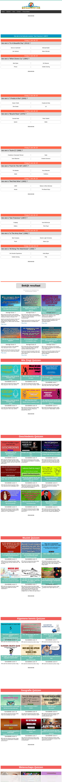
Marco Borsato (46, 51)
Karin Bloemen (15, 158)
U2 (46, 106)
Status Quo (46, 241)
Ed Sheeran (46, 63)
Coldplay (15, 222)
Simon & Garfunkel (15, 47)
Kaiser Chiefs (15, 103)
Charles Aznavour (45, 158)
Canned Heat (15, 118)
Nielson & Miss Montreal (46, 186)
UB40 (15, 186)
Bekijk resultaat (31, 285)
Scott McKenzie (46, 222)
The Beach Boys (46, 189)
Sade (46, 155)
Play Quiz (3, 324)
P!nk (46, 257)
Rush (15, 241)
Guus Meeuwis (46, 170)
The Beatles (16, 170)
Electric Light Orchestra (46, 238)
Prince (15, 66)
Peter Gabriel (46, 118)
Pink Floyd (46, 226)
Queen (15, 122)
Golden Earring (46, 66)
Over (14, 11)
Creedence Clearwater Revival (15, 155)
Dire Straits (15, 106)
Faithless (46, 174)
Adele (45, 122)
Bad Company (15, 238)
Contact (19, 11)
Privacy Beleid (26, 11)
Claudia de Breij (46, 103)
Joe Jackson (15, 51)
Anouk (15, 189)
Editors (15, 226)
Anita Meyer (46, 253)
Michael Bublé (45, 47)
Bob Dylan (15, 63)
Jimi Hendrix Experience (15, 253)
